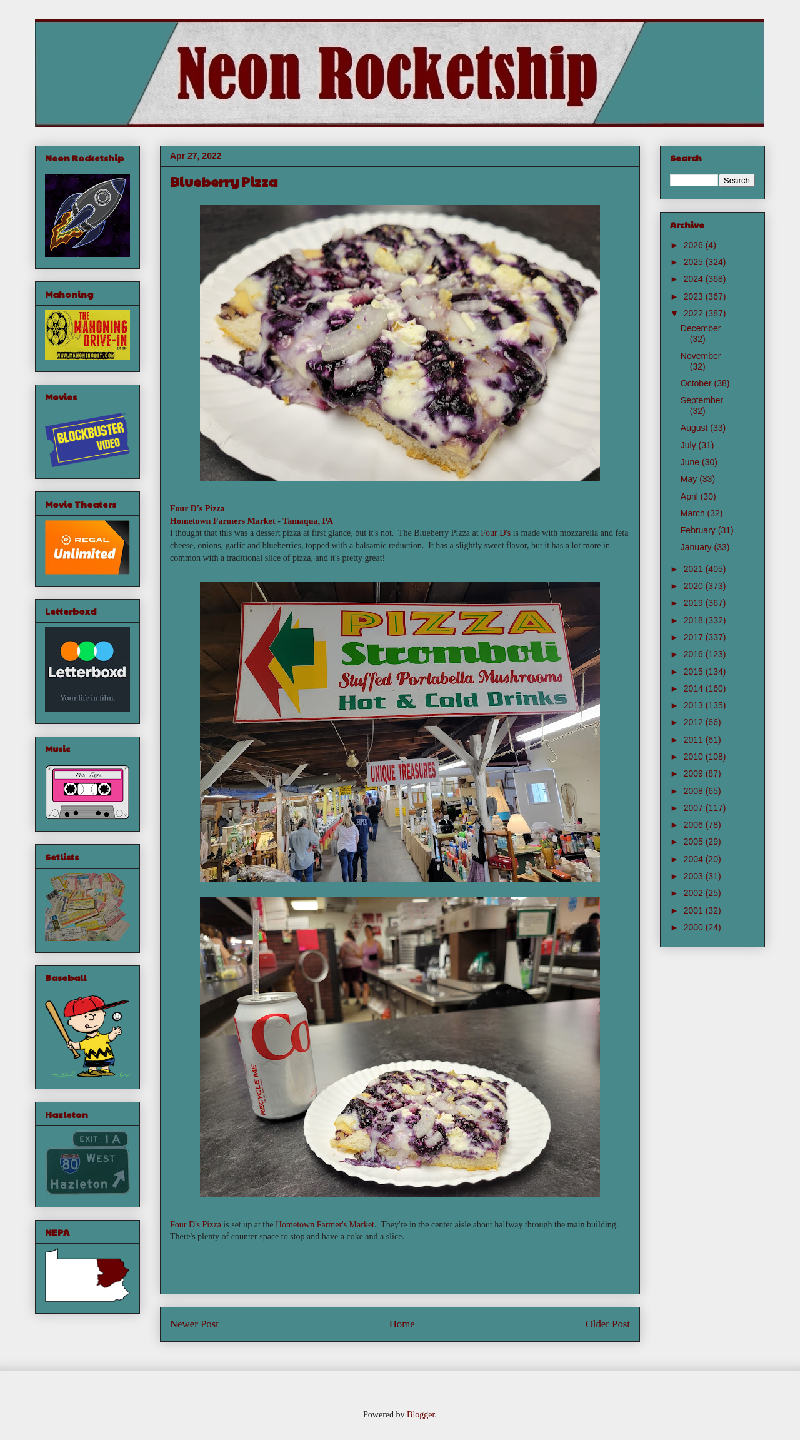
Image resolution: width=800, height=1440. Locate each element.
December (701, 328)
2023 (695, 296)
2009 (695, 773)
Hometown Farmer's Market (325, 1224)
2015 (695, 672)
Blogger (420, 1414)
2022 (695, 313)
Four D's (496, 533)
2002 (695, 893)
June (691, 462)
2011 (695, 740)
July (690, 445)
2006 (695, 825)
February (699, 530)
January (697, 547)
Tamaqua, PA (307, 521)
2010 (695, 757)
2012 (695, 722)
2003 (695, 876)
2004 (695, 859)
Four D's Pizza (197, 508)
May (690, 479)
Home (402, 1324)
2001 (695, 910)
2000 (695, 927)
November (701, 356)
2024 (695, 279)
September (702, 400)
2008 (695, 791)
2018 (695, 620)
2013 (695, 705)
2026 (695, 245)
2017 (695, 637)
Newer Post (194, 1324)
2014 (695, 688)
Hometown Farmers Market (223, 521)
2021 (695, 569)
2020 (695, 586)
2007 (695, 808)
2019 (695, 603)
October (697, 383)
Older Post (608, 1324)
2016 (695, 654)
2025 (695, 262)
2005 (695, 842)
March (694, 513)
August (695, 428)
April (691, 496)
